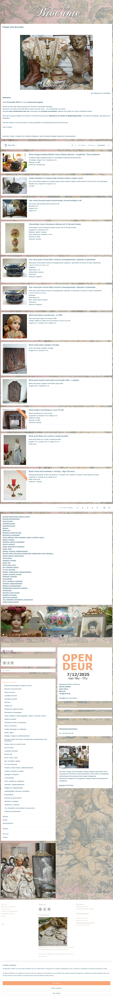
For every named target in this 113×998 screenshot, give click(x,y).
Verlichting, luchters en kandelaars (13, 542)
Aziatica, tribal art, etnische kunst (13, 556)
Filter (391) (9, 145)
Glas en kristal (7, 558)
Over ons (5, 834)
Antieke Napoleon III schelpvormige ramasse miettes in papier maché (56, 178)
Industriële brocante (9, 526)
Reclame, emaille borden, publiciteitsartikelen (17, 572)
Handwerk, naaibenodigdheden (12, 583)
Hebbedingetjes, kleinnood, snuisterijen (15, 588)
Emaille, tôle (6, 563)
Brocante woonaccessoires (11, 519)
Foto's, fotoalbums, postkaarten (13, 581)
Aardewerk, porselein (9, 560)
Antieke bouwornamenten (11, 602)
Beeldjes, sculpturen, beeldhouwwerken (15, 551)
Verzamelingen (7, 579)
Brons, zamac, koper (9, 565)
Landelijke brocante (9, 523)
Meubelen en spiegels (9, 595)
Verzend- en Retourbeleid (9, 911)
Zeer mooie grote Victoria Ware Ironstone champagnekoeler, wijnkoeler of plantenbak (62, 260)
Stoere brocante (8, 521)
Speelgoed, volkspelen (10, 576)
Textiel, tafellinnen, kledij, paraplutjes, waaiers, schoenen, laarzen (23, 537)
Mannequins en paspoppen (11, 535)
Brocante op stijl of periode (11, 593)
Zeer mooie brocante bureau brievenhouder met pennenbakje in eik (55, 200)
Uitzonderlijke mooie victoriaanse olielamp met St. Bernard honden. (55, 224)
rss (58, 994)
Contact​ (4, 916)
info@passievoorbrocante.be (68, 729)
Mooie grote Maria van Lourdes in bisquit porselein (48, 436)
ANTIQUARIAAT (8, 823)
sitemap (55, 994)
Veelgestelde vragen (7, 913)
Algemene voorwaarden (8, 906)
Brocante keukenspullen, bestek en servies (16, 516)
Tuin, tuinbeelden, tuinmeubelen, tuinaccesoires (18, 599)
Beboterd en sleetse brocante (12, 533)
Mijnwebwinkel (83, 994)
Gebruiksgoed (7, 590)
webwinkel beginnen (65, 994)
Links (2, 924)
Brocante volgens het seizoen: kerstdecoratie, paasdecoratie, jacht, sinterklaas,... (28, 553)
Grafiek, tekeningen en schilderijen (13, 546)
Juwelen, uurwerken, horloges (12, 574)
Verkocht (5, 829)
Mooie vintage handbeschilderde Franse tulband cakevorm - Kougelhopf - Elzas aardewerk (64, 154)
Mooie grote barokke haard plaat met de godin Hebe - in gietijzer (54, 380)
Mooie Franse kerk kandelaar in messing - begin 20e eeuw (52, 471)
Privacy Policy (5, 909)
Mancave (5, 528)
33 (104, 508)
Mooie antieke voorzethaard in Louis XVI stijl (46, 410)
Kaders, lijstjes (7, 549)
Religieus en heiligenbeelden (12, 586)
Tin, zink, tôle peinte (9, 569)
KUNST (5, 820)
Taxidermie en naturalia (10, 597)
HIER (64, 698)
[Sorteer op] (103, 145)
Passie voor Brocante (9, 682)
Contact (5, 837)
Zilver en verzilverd (9, 544)
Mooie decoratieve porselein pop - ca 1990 (45, 315)
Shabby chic (6, 530)
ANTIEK (5, 817)
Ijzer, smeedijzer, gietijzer (11, 567)
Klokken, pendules (8, 540)
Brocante (62, 785)
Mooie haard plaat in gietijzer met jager (44, 345)
